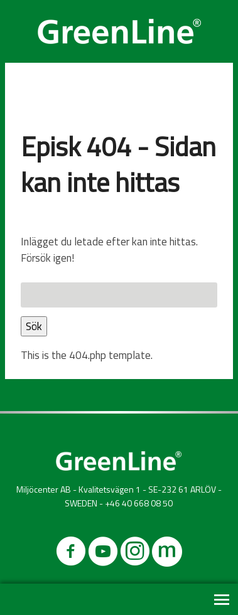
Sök (34, 326)
